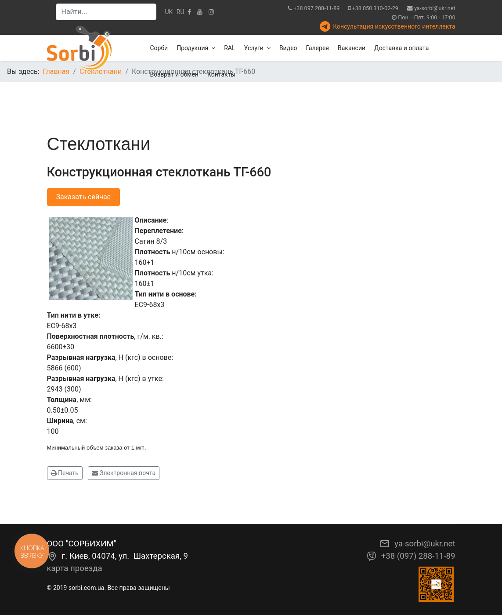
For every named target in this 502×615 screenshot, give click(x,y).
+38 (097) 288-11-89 (418, 556)
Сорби (159, 47)
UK (169, 11)
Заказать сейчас (83, 197)
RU (180, 11)
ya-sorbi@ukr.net (434, 8)
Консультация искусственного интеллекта (394, 26)
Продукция (192, 47)
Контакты (221, 74)
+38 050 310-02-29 (375, 8)
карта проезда (74, 568)
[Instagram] (211, 11)
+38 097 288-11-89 (316, 8)
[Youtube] (199, 11)
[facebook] (189, 11)
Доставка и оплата (401, 47)
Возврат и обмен (174, 74)
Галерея (317, 47)
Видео (288, 47)
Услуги (254, 47)
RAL (229, 47)
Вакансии (351, 47)
